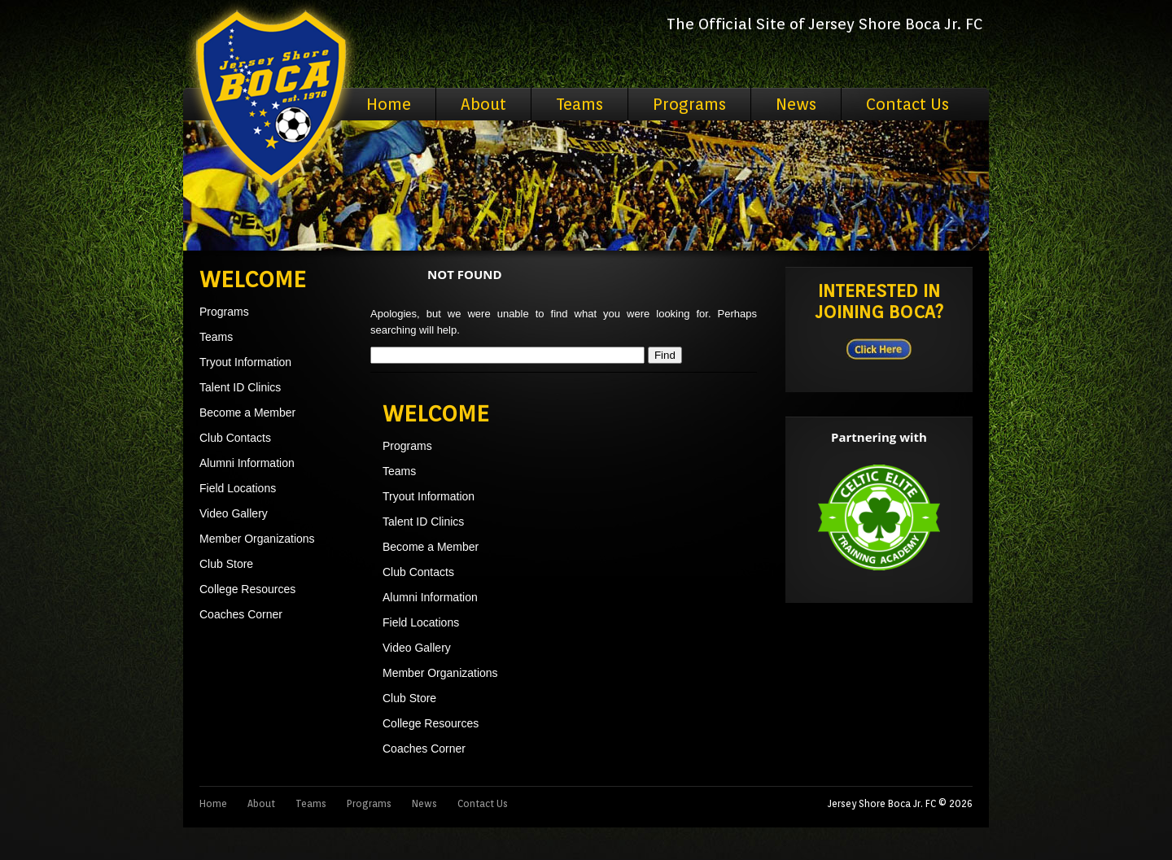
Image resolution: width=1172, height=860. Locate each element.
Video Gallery (233, 513)
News (796, 104)
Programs (689, 104)
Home (388, 104)
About (483, 104)
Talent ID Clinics (240, 387)
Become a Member (247, 412)
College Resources (247, 589)
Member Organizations (257, 538)
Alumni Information (247, 462)
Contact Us (907, 104)
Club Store (226, 563)
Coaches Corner (240, 614)
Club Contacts (235, 437)
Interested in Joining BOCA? (879, 301)
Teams (579, 104)
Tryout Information (245, 362)
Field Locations (237, 488)
